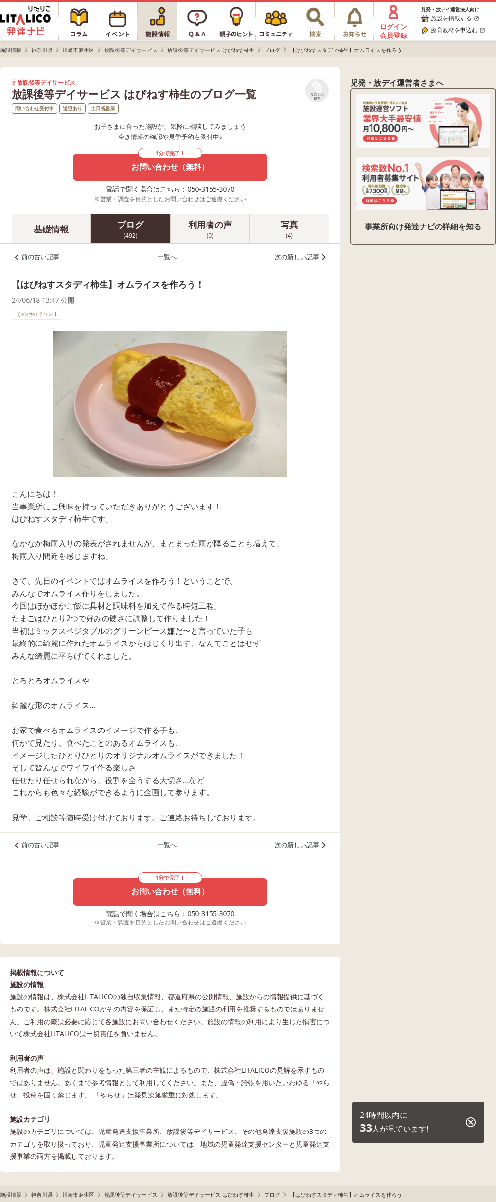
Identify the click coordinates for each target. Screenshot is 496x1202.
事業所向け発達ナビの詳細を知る (423, 226)
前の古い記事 (40, 256)
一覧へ (167, 256)
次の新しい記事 (297, 256)
